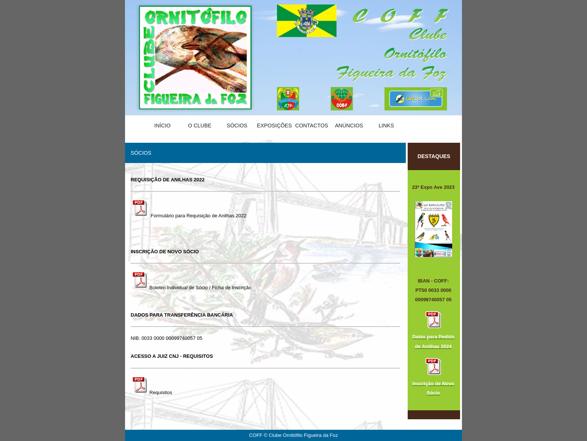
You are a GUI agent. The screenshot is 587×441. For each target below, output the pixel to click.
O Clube (200, 126)
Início (162, 126)
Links (386, 126)
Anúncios (349, 126)
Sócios (236, 126)
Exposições (274, 126)
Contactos (311, 126)
